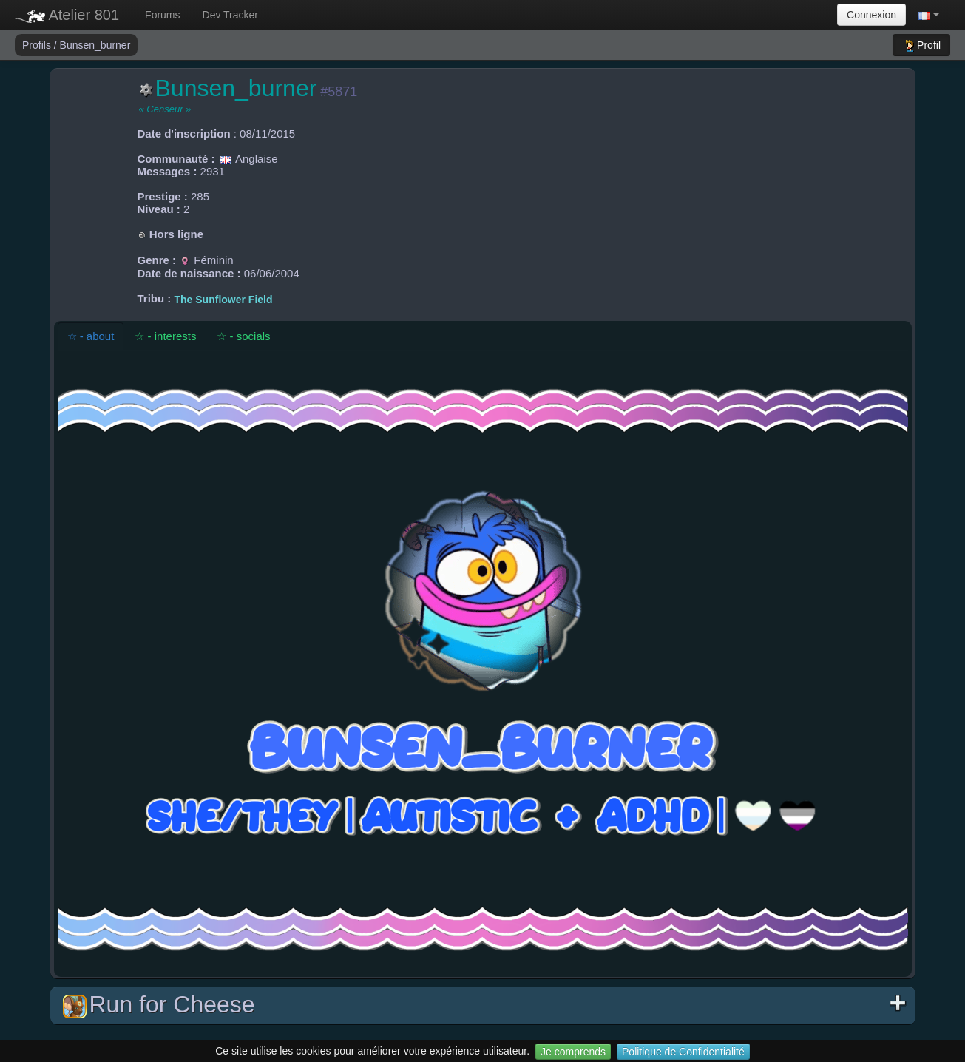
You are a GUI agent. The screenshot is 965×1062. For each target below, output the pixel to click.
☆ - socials (243, 336)
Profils (38, 45)
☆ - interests (165, 336)
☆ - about (91, 336)
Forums (162, 15)
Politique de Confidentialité (683, 1052)
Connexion (871, 15)
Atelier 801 (67, 15)
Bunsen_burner (95, 45)
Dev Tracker (230, 15)
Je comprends (573, 1052)
